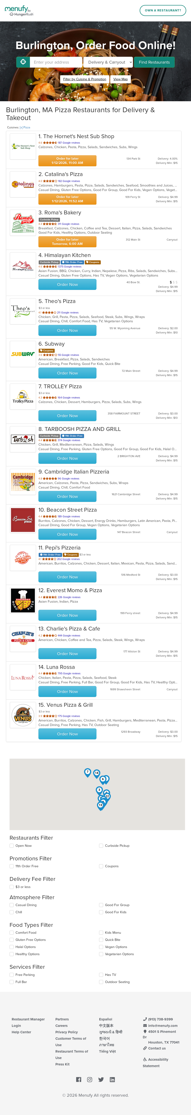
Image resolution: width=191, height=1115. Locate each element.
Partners (62, 1019)
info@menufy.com (160, 1026)
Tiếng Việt (107, 1051)
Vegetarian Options (119, 954)
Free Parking (25, 975)
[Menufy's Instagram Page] (89, 1079)
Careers (61, 1026)
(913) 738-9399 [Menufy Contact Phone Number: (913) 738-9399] (158, 1019)
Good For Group (117, 905)
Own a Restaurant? (163, 10)
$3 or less (23, 887)
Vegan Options (116, 947)
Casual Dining (26, 905)
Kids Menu (113, 933)
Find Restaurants (154, 62)
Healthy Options (28, 954)
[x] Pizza (25, 127)
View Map (120, 79)
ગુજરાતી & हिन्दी (110, 1032)
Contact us (154, 1048)
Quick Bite (112, 940)
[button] (99, 791)
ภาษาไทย (106, 1045)
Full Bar (21, 982)
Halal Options (26, 947)
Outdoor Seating (117, 982)
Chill (19, 912)
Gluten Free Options (31, 940)
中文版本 (106, 1026)
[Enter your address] (56, 62)
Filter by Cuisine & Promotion (84, 79)
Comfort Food (26, 933)
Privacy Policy (66, 1032)
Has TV (110, 975)
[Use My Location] (23, 62)
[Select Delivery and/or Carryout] (108, 62)
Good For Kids (116, 912)
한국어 (104, 1038)
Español (105, 1019)
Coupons (112, 866)
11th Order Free (27, 866)
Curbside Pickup (117, 846)
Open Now (24, 846)
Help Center (21, 1032)
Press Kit (62, 1064)
